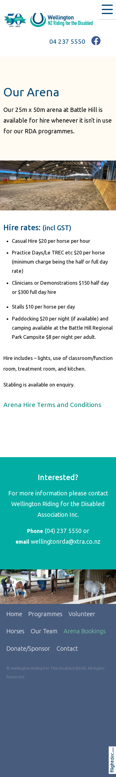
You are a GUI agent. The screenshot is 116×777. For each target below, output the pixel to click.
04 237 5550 (67, 41)
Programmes (45, 613)
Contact (67, 648)
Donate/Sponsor (28, 648)
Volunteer (82, 613)
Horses (15, 631)
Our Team (44, 631)
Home (14, 613)
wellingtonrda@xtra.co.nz (65, 541)
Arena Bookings (85, 631)
